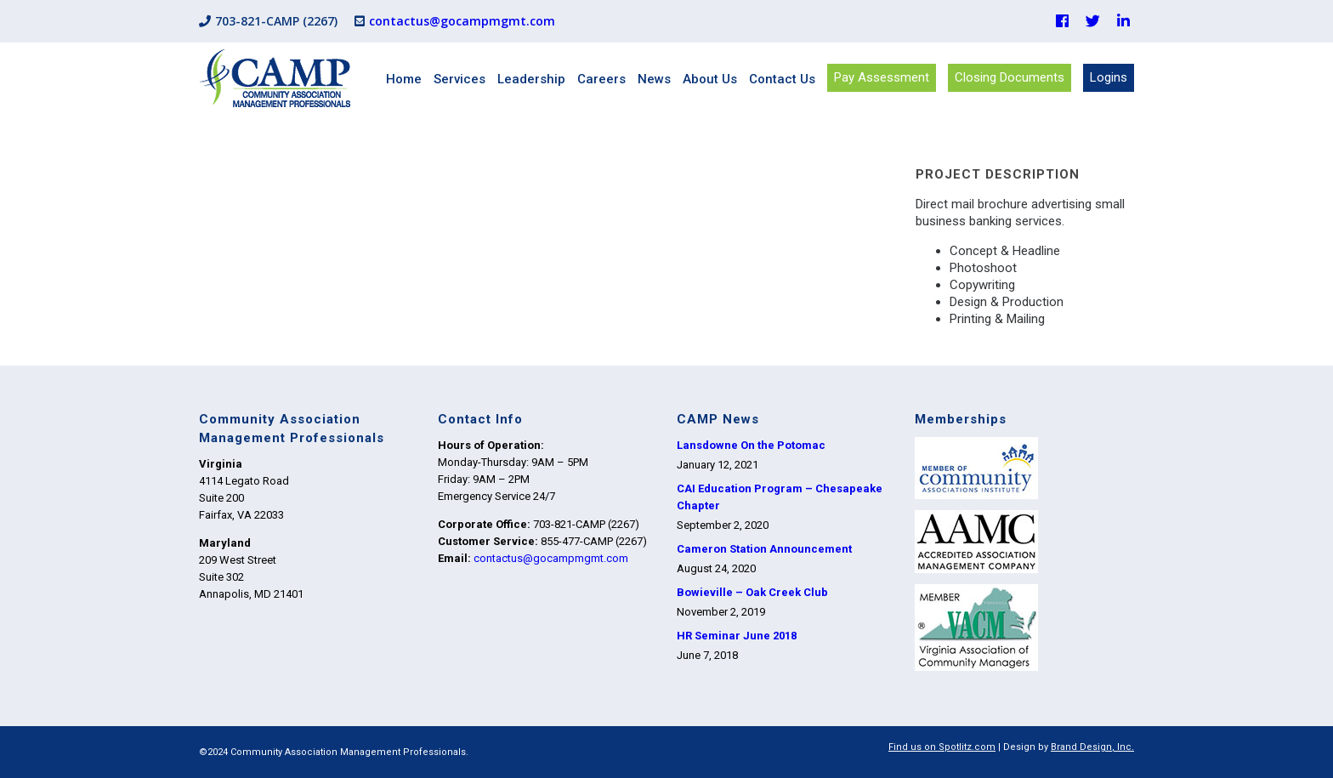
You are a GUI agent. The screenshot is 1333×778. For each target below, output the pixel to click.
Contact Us (782, 79)
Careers (601, 79)
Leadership (531, 79)
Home (404, 79)
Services (459, 79)
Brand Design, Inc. (1092, 746)
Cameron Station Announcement (764, 548)
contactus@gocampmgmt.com (462, 21)
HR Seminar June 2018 (737, 635)
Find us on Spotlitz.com (941, 746)
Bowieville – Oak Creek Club (752, 592)
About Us (710, 79)
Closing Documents (1009, 77)
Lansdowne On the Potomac (751, 445)
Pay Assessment (881, 77)
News (654, 79)
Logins (1108, 77)
